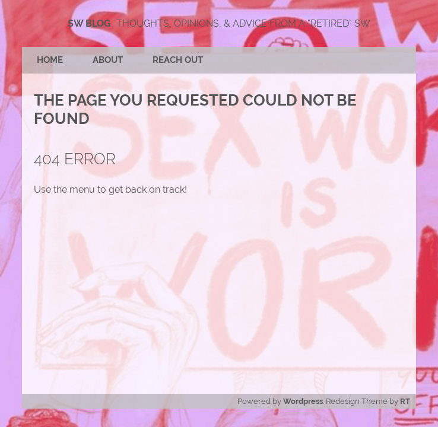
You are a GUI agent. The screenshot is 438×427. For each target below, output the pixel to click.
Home (50, 60)
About (108, 60)
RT (405, 401)
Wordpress (303, 401)
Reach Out (178, 60)
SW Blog (89, 23)
